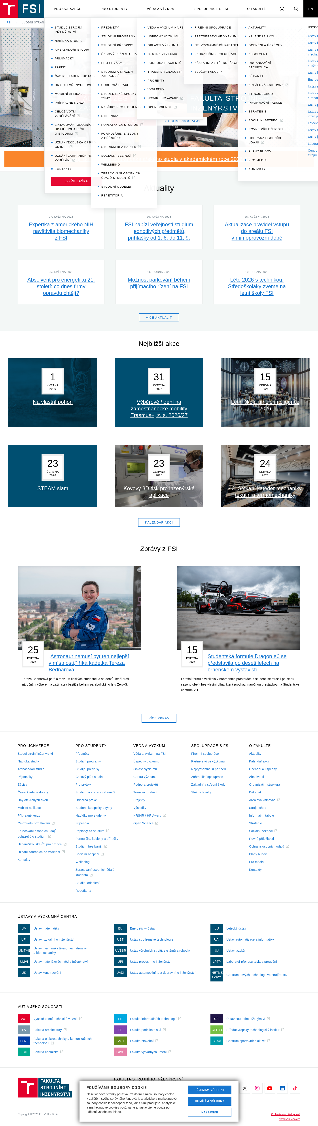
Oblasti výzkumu (145, 769)
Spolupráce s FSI (211, 9)
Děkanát (255, 792)
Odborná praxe (86, 800)
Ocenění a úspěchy (263, 769)
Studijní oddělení (88, 883)
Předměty (82, 753)
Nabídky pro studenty (91, 815)
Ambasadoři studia (31, 769)
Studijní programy (88, 761)
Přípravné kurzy (29, 815)
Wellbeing (83, 862)
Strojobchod (257, 808)
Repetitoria (83, 890)
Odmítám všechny (210, 1101)
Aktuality (255, 753)
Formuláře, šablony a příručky (97, 838)
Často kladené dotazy (33, 792)
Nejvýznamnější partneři (208, 769)
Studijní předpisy (87, 769)
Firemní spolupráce (205, 753)
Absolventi (256, 777)
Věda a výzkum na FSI (149, 753)
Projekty (139, 800)
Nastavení (209, 1112)
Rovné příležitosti (261, 838)
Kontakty (24, 859)
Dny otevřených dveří (33, 800)
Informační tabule (261, 815)
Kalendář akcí (259, 761)
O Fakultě (256, 9)
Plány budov (258, 854)
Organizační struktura (264, 784)
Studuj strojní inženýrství (35, 753)
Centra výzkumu (145, 777)
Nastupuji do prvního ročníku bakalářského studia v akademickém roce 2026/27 (154, 159)
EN (310, 9)
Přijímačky (25, 777)
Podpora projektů (145, 784)
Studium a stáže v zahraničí (95, 792)
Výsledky (139, 808)
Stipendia (82, 823)
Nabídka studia (28, 761)
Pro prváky (83, 784)
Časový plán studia (89, 777)
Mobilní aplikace (29, 808)
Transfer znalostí (145, 792)
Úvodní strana (34, 22)
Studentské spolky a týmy (94, 808)
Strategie (255, 823)
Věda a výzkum (161, 9)
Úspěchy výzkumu (146, 761)
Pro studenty (114, 9)
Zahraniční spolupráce (207, 777)
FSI (9, 22)
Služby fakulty (201, 792)
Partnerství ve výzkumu (208, 761)
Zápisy (22, 784)
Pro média (256, 862)
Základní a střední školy (208, 784)
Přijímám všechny (210, 1090)
